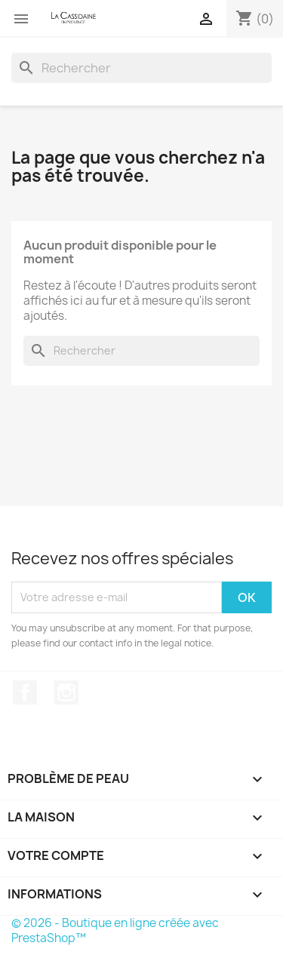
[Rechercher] (141, 68)
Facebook (25, 692)
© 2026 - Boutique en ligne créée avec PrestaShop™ (115, 930)
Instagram (66, 692)
